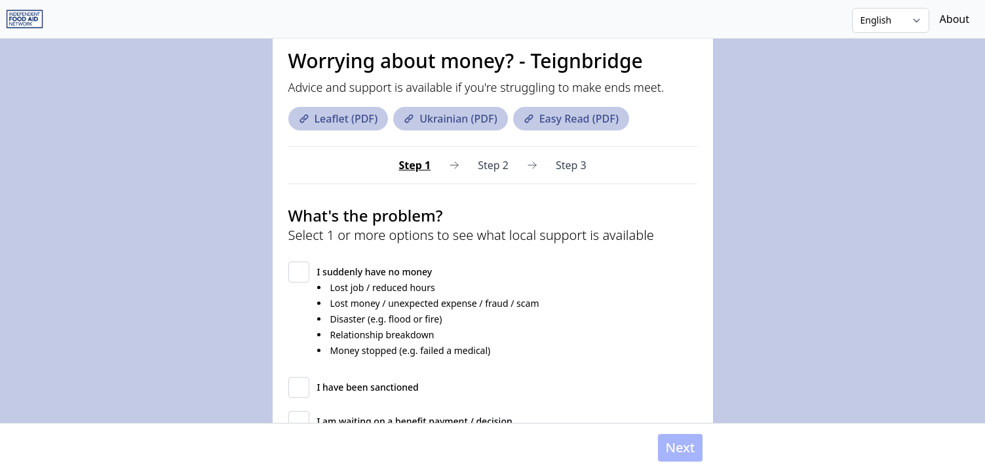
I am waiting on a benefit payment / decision (414, 421)
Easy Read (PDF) (571, 118)
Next (680, 447)
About (954, 19)
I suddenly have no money (375, 272)
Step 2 (493, 165)
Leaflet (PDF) (338, 118)
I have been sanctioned (368, 387)
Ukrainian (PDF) (450, 118)
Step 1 (414, 165)
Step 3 (571, 165)
